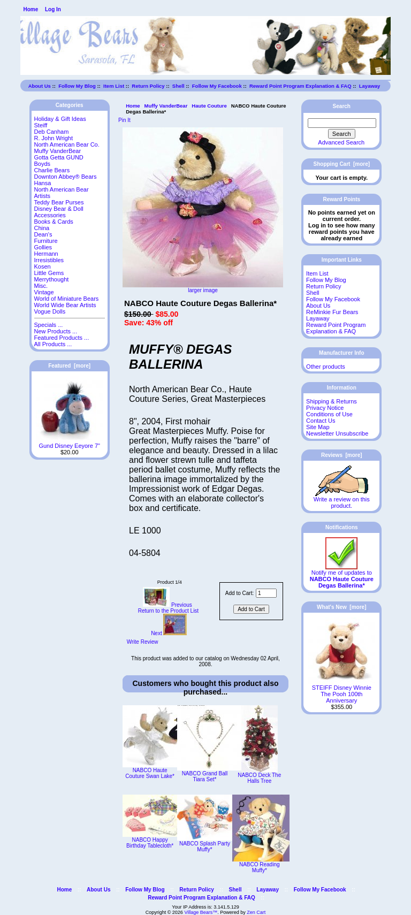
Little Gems (49, 273)
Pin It (124, 120)
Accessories (50, 215)
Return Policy (148, 86)
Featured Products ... (61, 337)
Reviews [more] (341, 455)
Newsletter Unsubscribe (337, 433)
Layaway (369, 86)
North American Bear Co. (67, 144)
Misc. (41, 286)
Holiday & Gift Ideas (60, 119)
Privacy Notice (325, 408)
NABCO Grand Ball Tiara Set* (205, 776)
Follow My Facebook (217, 86)
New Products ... (56, 331)
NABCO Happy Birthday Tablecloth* (149, 843)
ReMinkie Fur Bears (332, 312)
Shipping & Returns (331, 401)
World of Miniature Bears (66, 298)
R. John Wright (53, 138)
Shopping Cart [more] (342, 164)
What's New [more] (341, 607)
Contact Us (320, 420)
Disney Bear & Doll (58, 208)
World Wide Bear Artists (65, 305)
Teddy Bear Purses (59, 202)
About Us (39, 86)
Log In (53, 9)
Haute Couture (209, 106)
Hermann (46, 253)
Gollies (43, 247)
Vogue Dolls (50, 311)
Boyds (42, 164)
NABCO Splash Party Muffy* (204, 846)
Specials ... (48, 325)
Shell (178, 86)
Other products (325, 366)
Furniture (46, 241)
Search (342, 106)
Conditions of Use (329, 414)
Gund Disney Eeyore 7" (69, 443)
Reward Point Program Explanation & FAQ (300, 86)
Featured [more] (69, 366)
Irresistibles (49, 260)
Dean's (43, 234)
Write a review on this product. (342, 500)
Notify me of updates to (342, 576)
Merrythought (51, 279)
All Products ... (53, 344)
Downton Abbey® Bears (65, 176)
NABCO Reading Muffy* (259, 867)
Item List (113, 86)
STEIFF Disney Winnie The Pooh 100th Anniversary (341, 691)
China (42, 228)
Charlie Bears (52, 170)
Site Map (317, 427)
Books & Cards (53, 221)
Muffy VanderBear (166, 106)
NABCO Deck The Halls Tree (259, 778)
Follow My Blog (77, 86)
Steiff (41, 125)
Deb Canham (51, 131)
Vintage (44, 292)
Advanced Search (341, 142)
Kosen (42, 266)
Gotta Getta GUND (58, 157)
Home (30, 9)
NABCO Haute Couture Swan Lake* (149, 773)
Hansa (42, 183)
